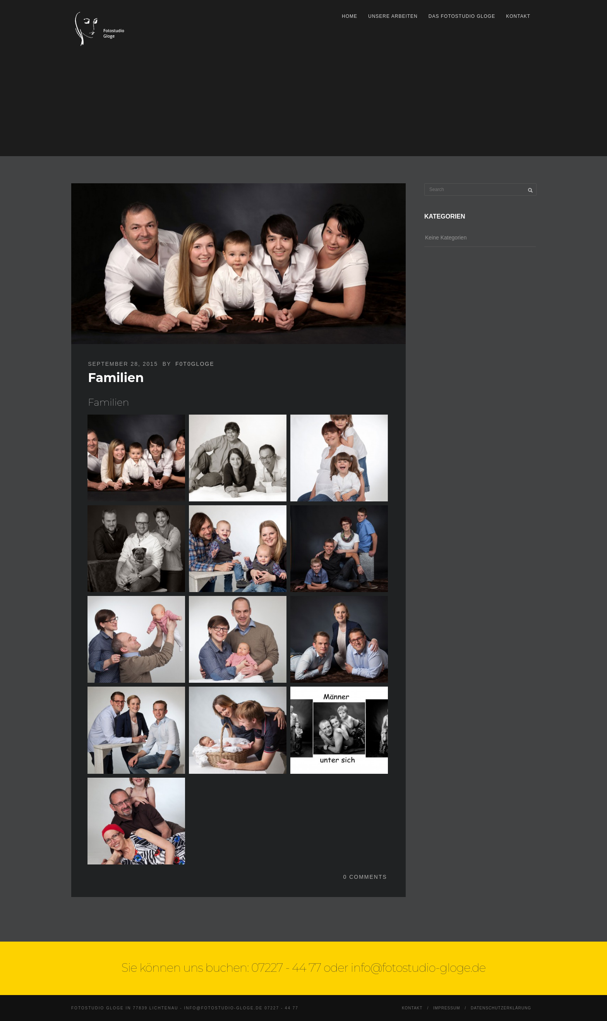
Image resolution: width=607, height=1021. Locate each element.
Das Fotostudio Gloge (462, 16)
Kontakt (518, 16)
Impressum (446, 1008)
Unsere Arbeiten (393, 16)
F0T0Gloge (194, 364)
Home (349, 16)
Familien (116, 377)
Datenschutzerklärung (501, 1008)
